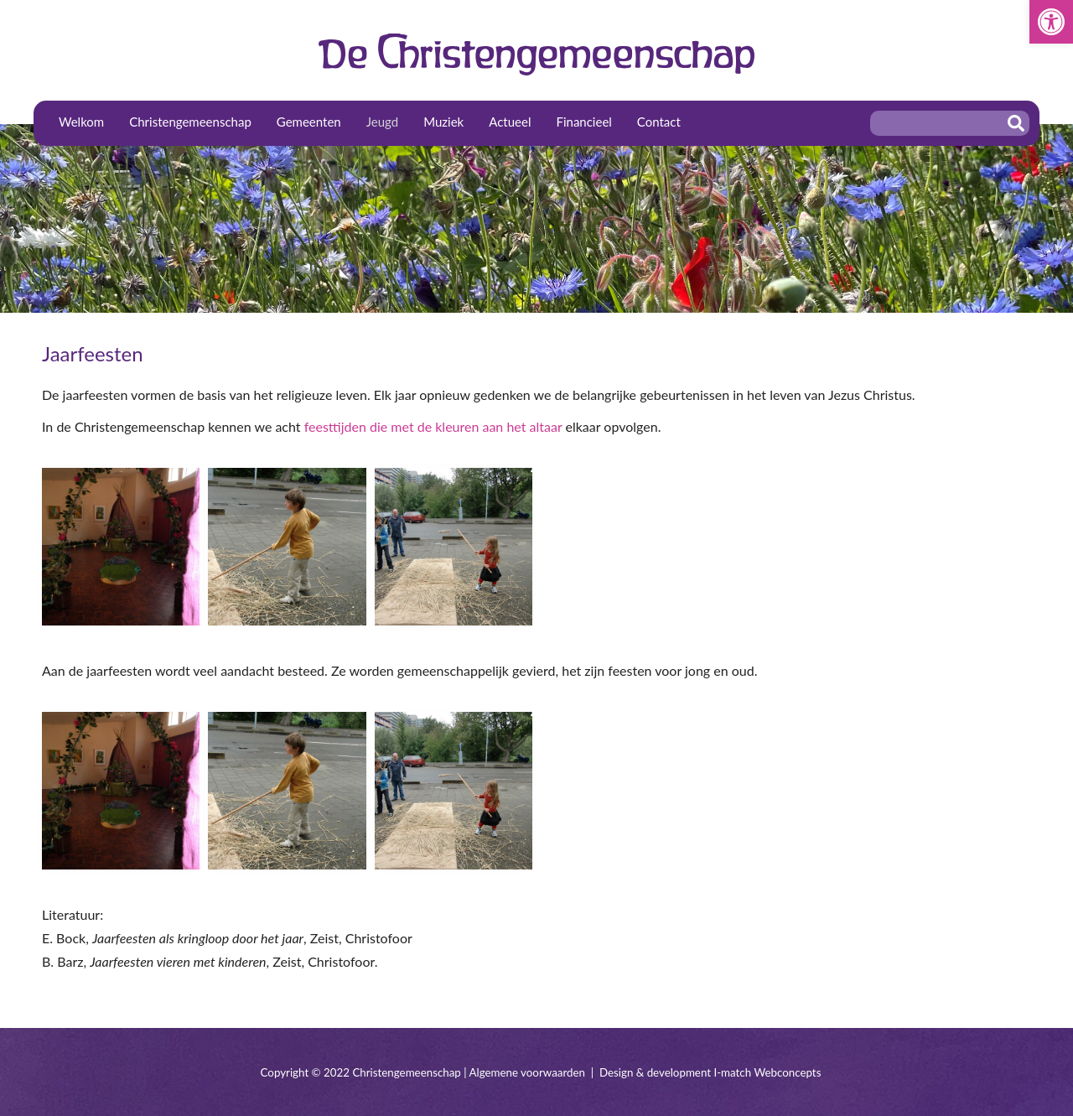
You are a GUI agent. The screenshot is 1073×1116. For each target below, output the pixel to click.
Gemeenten (309, 121)
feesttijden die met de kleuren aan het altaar (433, 426)
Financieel (583, 121)
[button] (1051, 22)
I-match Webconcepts (767, 1072)
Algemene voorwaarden (527, 1072)
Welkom (81, 121)
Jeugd (382, 121)
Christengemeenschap (190, 121)
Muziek (443, 121)
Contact (659, 121)
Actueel (510, 121)
